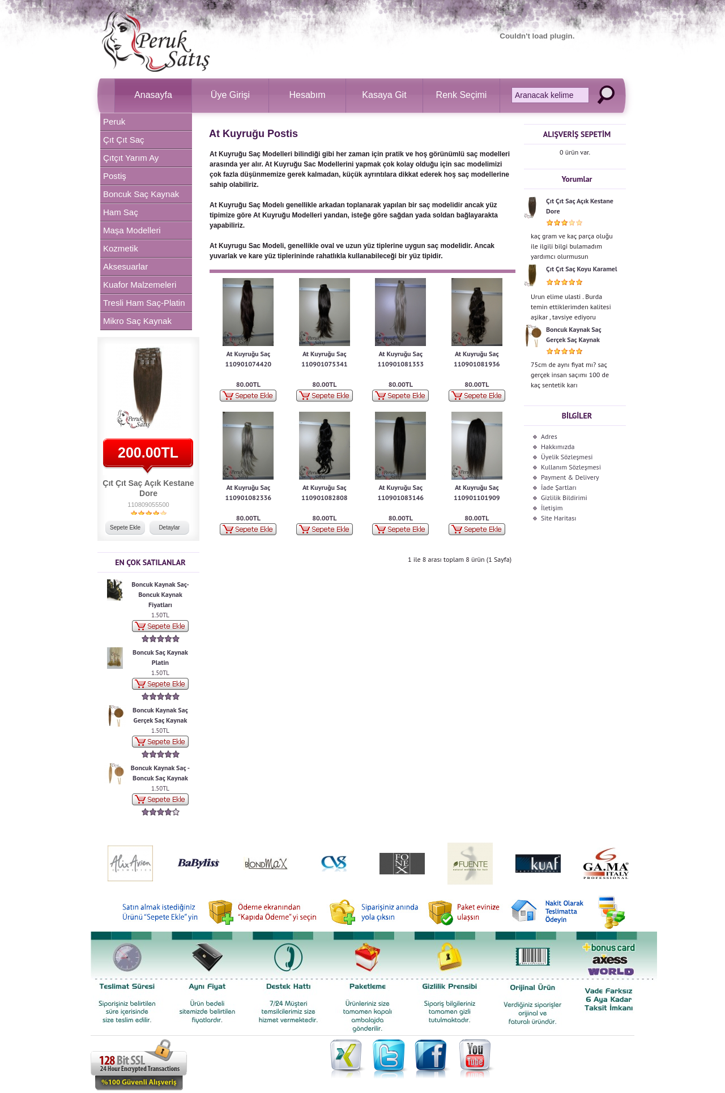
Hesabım (307, 95)
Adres (549, 436)
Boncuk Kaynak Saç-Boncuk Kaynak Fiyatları (160, 594)
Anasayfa (153, 95)
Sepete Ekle (125, 527)
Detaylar (169, 527)
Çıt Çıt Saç (123, 139)
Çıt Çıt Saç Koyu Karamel (581, 268)
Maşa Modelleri (132, 230)
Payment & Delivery (570, 477)
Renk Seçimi (461, 95)
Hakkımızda (557, 446)
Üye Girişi (230, 95)
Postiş (114, 176)
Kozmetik (120, 248)
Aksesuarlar (125, 266)
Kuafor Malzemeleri (139, 284)
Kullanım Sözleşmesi (571, 467)
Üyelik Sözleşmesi (566, 456)
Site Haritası (558, 518)
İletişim (551, 507)
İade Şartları (559, 487)
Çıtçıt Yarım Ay (131, 158)
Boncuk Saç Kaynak (141, 194)
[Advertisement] (342, 594)
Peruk (114, 121)
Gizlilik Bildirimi (564, 497)
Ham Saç (120, 212)
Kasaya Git (384, 95)
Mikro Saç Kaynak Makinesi (137, 323)
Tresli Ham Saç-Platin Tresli (144, 305)
